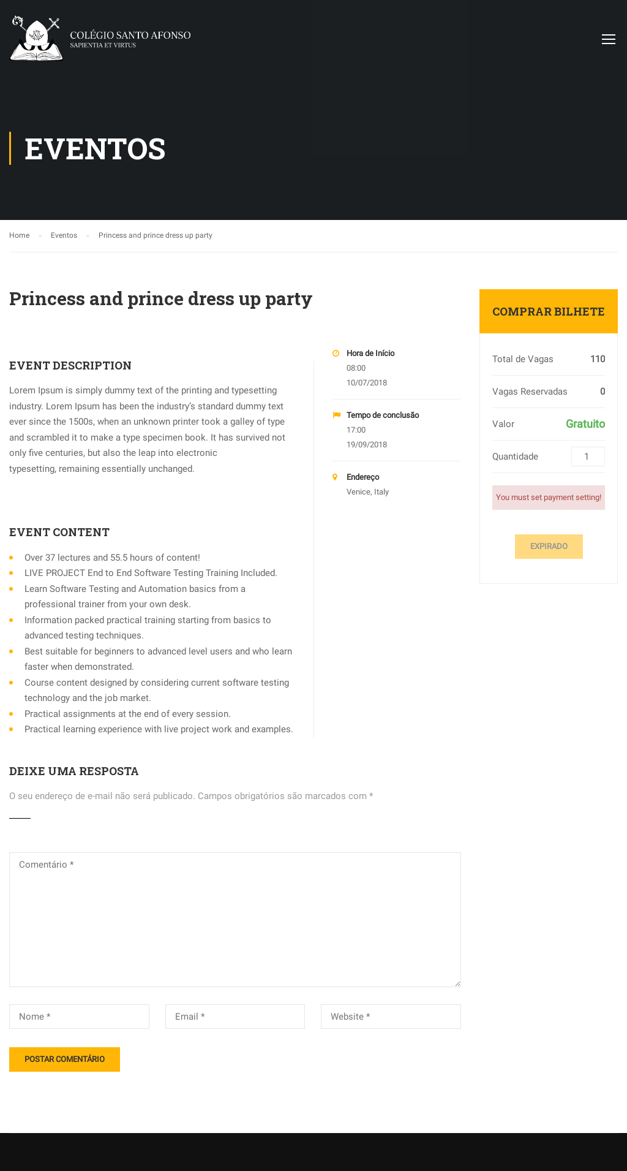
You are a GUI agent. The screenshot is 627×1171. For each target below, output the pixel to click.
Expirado (549, 546)
